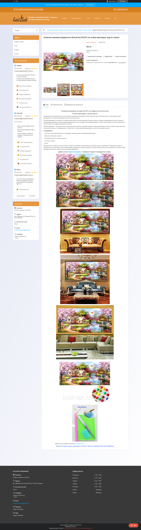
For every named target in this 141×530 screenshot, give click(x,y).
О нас (88, 18)
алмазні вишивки (74, 152)
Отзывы (107, 18)
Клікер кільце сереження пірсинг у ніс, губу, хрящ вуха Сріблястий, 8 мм (26, 79)
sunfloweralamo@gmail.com (22, 230)
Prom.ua (79, 525)
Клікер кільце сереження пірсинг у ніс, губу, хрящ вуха (25, 75)
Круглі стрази (87, 30)
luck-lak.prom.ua (79, 443)
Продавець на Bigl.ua (70, 526)
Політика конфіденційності (85, 528)
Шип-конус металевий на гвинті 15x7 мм (26, 126)
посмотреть (90, 5)
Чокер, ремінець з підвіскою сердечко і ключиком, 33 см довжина (25, 135)
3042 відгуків (112, 1)
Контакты (97, 18)
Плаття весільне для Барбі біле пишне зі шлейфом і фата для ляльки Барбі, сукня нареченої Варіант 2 (25, 181)
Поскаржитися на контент (70, 528)
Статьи (16, 54)
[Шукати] (37, 30)
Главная (64, 18)
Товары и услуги (76, 18)
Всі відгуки (32, 196)
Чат (133, 525)
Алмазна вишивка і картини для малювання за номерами (65, 30)
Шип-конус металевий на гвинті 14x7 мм (26, 130)
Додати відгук (21, 196)
